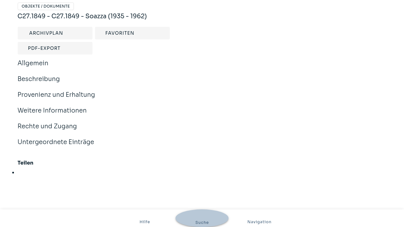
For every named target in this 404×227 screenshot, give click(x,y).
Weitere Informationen (52, 115)
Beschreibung (39, 83)
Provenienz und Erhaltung (56, 99)
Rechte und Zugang (47, 130)
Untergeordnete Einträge (56, 146)
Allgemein (33, 67)
